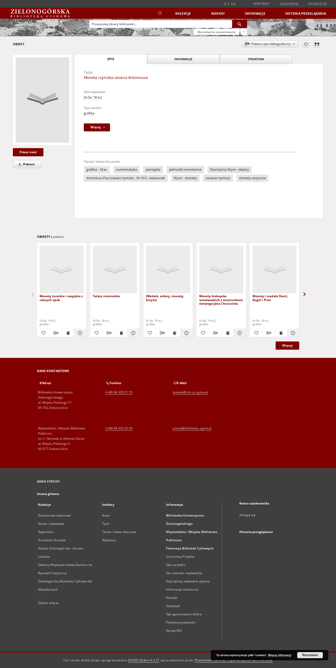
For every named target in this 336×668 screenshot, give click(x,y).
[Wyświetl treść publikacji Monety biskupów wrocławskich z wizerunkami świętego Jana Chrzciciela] (227, 333)
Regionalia (45, 532)
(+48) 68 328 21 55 (119, 392)
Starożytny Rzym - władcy (229, 169)
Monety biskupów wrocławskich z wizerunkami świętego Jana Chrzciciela (221, 299)
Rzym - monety (185, 178)
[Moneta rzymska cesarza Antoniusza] (42, 100)
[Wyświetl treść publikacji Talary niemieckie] (121, 333)
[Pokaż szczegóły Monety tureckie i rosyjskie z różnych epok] (79, 333)
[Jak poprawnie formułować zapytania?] (243, 32)
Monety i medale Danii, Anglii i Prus (270, 298)
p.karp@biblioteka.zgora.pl (192, 428)
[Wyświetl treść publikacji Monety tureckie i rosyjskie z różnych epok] (68, 333)
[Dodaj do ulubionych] (305, 44)
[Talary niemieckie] (115, 269)
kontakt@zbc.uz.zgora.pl (190, 392)
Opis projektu (176, 565)
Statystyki (173, 606)
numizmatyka (126, 169)
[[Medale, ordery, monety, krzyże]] (168, 269)
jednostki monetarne (185, 169)
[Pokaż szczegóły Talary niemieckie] (132, 333)
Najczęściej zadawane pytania (188, 581)
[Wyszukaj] (239, 24)
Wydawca (109, 540)
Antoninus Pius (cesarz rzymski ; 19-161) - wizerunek (125, 178)
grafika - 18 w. (96, 169)
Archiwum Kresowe (52, 540)
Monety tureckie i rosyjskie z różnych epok (61, 298)
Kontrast (262, 4)
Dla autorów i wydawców (184, 573)
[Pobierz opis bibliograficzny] (55, 333)
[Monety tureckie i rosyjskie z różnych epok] (62, 269)
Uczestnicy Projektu (180, 556)
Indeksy (218, 13)
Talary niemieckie (106, 296)
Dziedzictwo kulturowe (54, 515)
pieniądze (153, 169)
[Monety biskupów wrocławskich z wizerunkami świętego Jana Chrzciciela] (221, 269)
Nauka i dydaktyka (51, 523)
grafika (89, 113)
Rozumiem (310, 655)
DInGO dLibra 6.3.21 (144, 660)
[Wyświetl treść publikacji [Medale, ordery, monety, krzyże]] (174, 333)
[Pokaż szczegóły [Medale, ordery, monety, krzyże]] (186, 333)
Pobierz (25, 164)
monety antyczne (252, 178)
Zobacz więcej (48, 603)
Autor (106, 515)
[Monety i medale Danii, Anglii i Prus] (274, 269)
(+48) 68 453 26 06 (119, 428)
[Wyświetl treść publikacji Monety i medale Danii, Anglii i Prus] (281, 333)
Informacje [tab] (183, 59)
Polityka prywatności (181, 622)
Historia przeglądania (305, 13)
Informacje (255, 13)
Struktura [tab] (256, 59)
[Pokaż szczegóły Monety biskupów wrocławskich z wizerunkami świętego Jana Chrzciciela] (239, 333)
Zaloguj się (317, 4)
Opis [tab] (110, 59)
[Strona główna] (159, 13)
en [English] (233, 4)
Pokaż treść (28, 152)
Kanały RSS (174, 630)
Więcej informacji (279, 655)
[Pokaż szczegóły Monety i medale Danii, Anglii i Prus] (292, 333)
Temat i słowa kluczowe (119, 532)
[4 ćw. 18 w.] (93, 97)
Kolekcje (183, 13)
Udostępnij (289, 4)
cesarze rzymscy (218, 178)
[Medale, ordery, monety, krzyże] (165, 298)
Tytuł (105, 523)
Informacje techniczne (182, 589)
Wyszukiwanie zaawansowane (216, 32)
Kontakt (171, 597)
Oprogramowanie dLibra (184, 614)
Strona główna (48, 494)
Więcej (287, 345)
